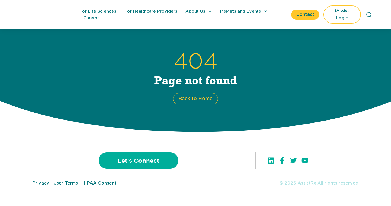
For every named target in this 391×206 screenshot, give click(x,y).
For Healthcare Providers (150, 11)
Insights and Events (244, 11)
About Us (198, 11)
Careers (91, 18)
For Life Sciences (97, 11)
